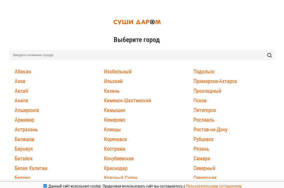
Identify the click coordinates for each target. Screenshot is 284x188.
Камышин (114, 110)
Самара (201, 158)
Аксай (21, 91)
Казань (112, 91)
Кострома (114, 149)
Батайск (24, 158)
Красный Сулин (120, 178)
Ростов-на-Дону (210, 129)
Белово (22, 178)
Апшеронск (27, 110)
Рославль (203, 120)
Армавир (24, 120)
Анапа (21, 100)
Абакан (23, 71)
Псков (200, 100)
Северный (204, 168)
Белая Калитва (31, 168)
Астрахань (26, 129)
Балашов (24, 139)
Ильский (113, 81)
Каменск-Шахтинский (127, 100)
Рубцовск (203, 139)
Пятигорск (204, 110)
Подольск (204, 71)
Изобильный (117, 71)
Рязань (201, 149)
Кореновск (115, 139)
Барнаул (24, 149)
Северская (204, 178)
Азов (20, 81)
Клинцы (112, 129)
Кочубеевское (119, 158)
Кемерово (114, 120)
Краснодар (115, 168)
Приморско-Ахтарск (215, 81)
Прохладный (207, 91)
